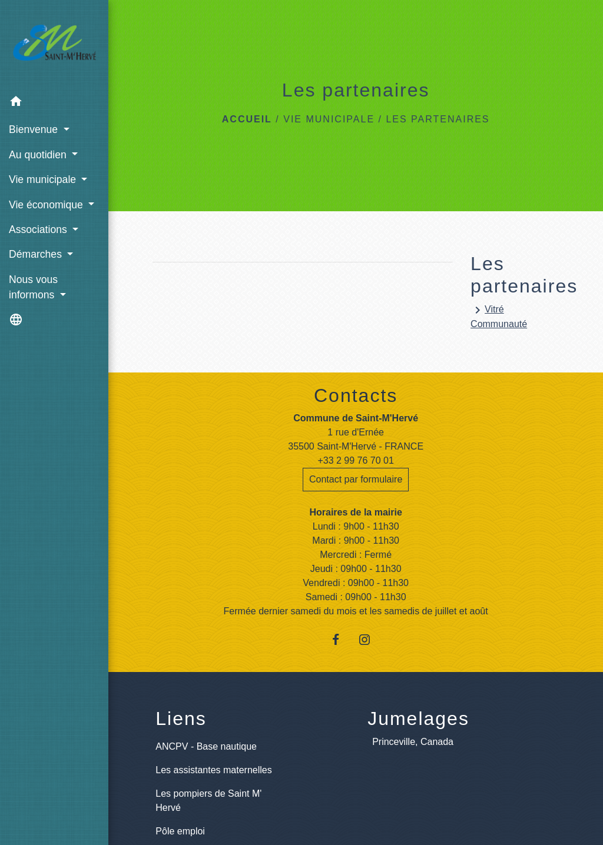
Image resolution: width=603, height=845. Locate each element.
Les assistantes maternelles (213, 770)
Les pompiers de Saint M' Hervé (208, 801)
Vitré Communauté (499, 316)
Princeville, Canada (412, 742)
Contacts (355, 395)
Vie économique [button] (47, 205)
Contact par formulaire (355, 479)
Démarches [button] (37, 254)
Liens (181, 718)
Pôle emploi (180, 831)
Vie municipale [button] (44, 179)
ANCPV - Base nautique (206, 746)
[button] (54, 103)
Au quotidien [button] (39, 155)
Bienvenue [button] (35, 129)
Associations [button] (39, 229)
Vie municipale (329, 119)
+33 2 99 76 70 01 (355, 460)
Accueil (247, 119)
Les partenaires (437, 119)
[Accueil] (54, 45)
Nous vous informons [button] (33, 287)
